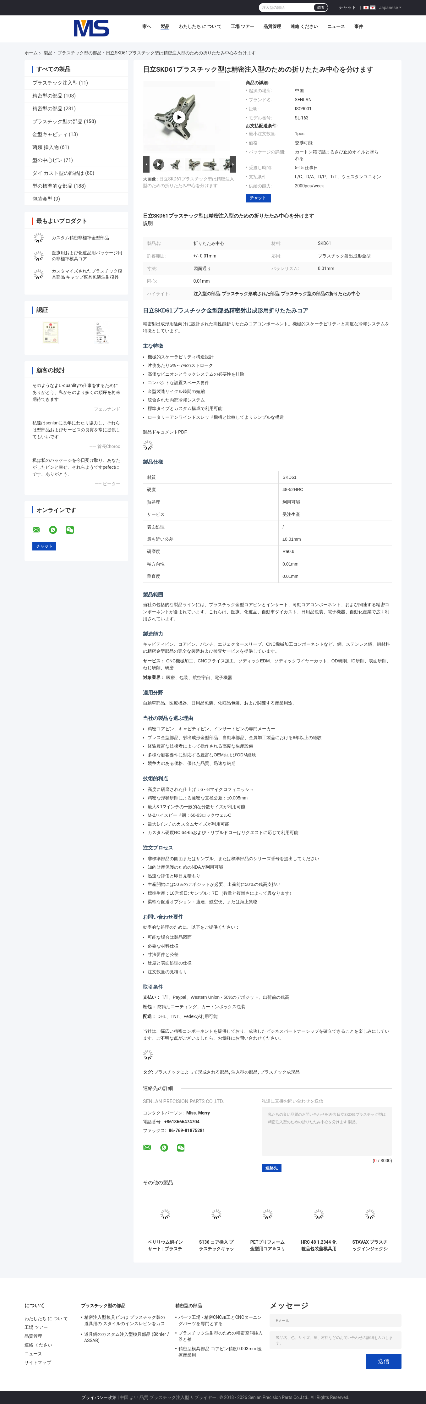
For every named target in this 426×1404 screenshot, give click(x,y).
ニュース (336, 26)
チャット (347, 7)
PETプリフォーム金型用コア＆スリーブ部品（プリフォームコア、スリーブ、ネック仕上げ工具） (267, 1246)
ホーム (31, 52)
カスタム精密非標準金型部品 (80, 237)
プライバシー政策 (99, 1397)
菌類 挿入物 (45, 147)
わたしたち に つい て (200, 26)
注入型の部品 (244, 1072)
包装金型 (42, 199)
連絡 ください (304, 26)
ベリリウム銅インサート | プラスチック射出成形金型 (165, 1246)
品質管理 (272, 26)
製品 (165, 26)
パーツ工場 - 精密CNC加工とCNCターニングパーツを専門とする (220, 1320)
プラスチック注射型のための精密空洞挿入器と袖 (220, 1336)
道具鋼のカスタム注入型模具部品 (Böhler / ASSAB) (126, 1337)
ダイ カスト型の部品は (58, 173)
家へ (146, 26)
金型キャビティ (50, 134)
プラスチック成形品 (280, 1072)
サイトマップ (38, 1362)
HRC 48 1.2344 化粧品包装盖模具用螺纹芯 (318, 1246)
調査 (321, 7)
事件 (358, 26)
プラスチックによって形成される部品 (191, 1072)
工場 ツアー (242, 26)
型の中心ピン (47, 160)
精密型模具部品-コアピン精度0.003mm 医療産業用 (220, 1351)
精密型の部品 (47, 96)
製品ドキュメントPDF (165, 431)
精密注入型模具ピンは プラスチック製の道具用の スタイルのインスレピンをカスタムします (124, 1321)
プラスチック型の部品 (79, 52)
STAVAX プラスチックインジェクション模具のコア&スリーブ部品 (370, 1246)
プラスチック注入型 (55, 83)
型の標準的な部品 (52, 186)
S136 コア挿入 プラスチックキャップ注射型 (216, 1246)
